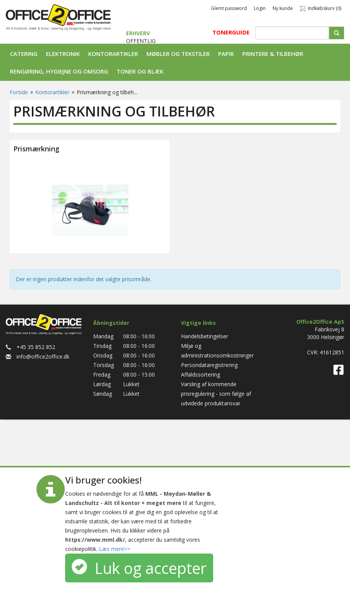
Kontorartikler (113, 53)
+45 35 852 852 (30, 347)
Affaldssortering (200, 374)
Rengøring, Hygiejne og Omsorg (59, 71)
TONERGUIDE (231, 32)
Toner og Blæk (140, 71)
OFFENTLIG (141, 40)
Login (260, 8)
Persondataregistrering (209, 365)
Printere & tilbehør (272, 53)
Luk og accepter (139, 568)
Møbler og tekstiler (178, 53)
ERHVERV (138, 33)
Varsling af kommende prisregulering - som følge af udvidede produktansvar (216, 393)
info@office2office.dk (37, 356)
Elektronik (63, 53)
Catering (24, 53)
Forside (19, 92)
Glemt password (229, 8)
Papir (226, 53)
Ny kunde (283, 8)
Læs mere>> (114, 548)
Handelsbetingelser (204, 336)
